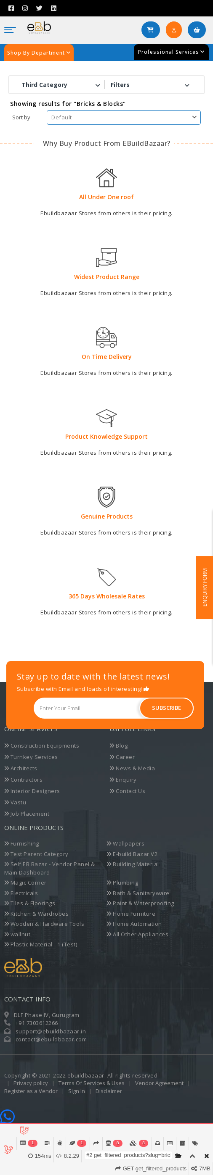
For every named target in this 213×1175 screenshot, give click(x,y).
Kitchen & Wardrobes (36, 913)
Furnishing (21, 843)
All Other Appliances (137, 934)
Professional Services (171, 51)
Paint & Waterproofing (140, 903)
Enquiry (123, 779)
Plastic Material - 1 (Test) (40, 944)
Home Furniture (130, 913)
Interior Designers (32, 791)
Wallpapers (125, 843)
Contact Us (127, 791)
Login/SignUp (177, 33)
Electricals (21, 893)
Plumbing (122, 882)
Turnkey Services (31, 757)
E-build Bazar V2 (131, 854)
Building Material (132, 864)
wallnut (17, 934)
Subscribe (166, 707)
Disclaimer (109, 1091)
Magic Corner (25, 882)
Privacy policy (30, 1083)
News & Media (132, 768)
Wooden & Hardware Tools (44, 923)
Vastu (15, 802)
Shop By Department (39, 52)
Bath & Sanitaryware (138, 893)
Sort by (21, 117)
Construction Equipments (42, 745)
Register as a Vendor (31, 1091)
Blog (118, 745)
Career (122, 757)
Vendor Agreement (159, 1083)
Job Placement (27, 813)
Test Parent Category (36, 854)
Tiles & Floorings (30, 903)
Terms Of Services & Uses (92, 1083)
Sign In (77, 1091)
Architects (20, 768)
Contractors (23, 779)
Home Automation (134, 923)
